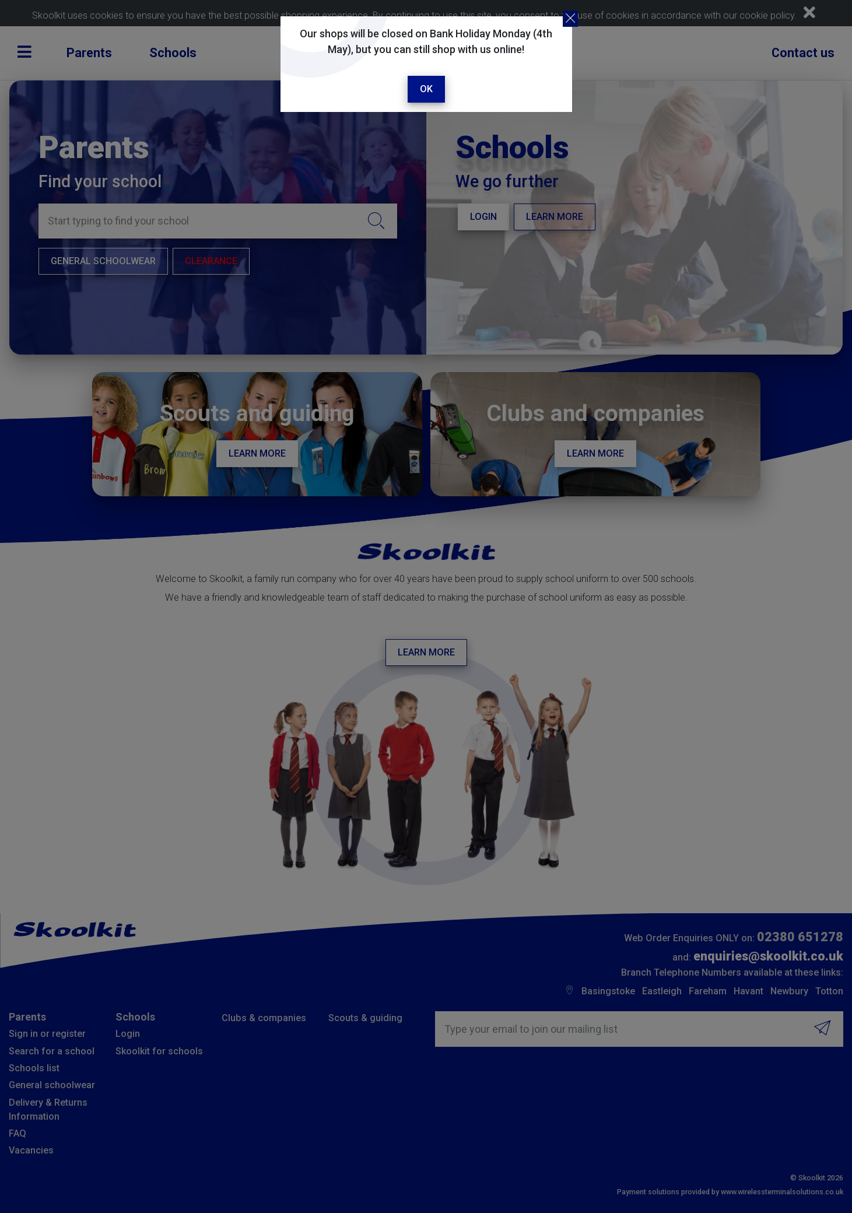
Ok (426, 88)
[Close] (570, 18)
